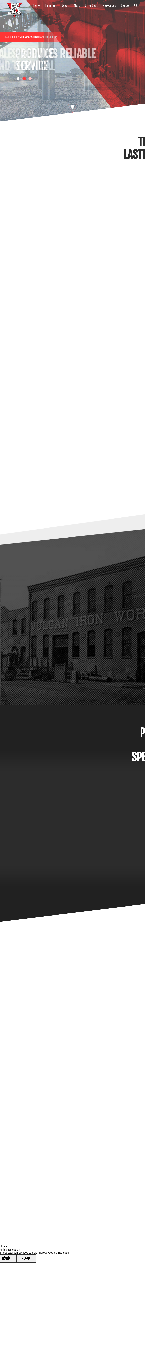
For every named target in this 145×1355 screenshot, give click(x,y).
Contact (126, 5)
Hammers (51, 5)
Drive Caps (91, 5)
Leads (65, 5)
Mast (77, 5)
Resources (109, 5)
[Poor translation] (26, 1258)
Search (135, 5)
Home (36, 5)
